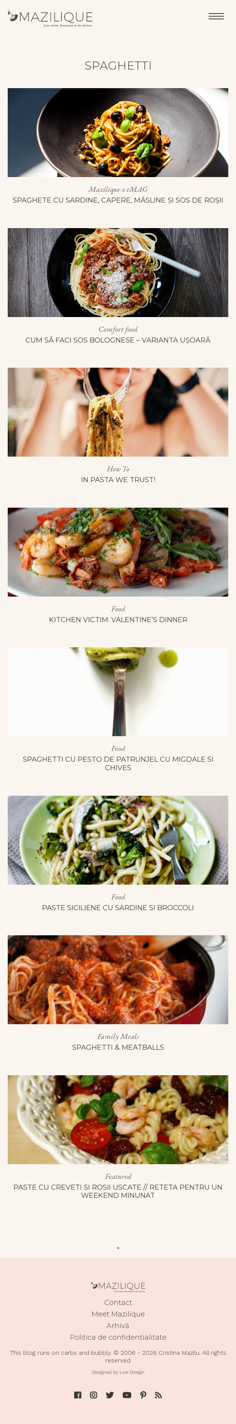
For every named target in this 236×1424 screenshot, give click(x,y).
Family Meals (118, 1036)
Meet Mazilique (118, 1314)
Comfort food (118, 329)
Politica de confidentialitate (118, 1337)
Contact (118, 1302)
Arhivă (118, 1326)
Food (118, 608)
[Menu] (216, 15)
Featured (118, 1176)
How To (118, 468)
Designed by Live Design (118, 1372)
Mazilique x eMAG (118, 189)
